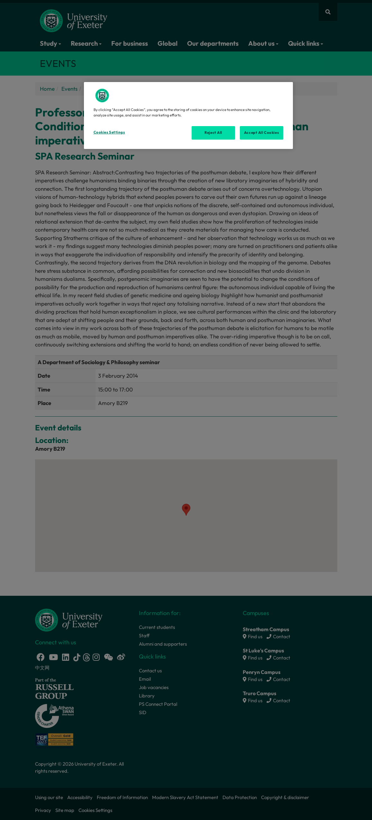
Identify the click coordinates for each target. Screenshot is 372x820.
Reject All (213, 132)
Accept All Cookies (261, 132)
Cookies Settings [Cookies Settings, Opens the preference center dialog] (109, 132)
